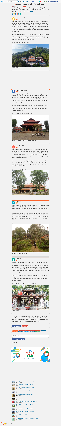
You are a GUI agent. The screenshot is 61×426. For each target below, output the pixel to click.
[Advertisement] (30, 79)
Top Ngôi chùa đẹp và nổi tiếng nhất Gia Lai (24, 414)
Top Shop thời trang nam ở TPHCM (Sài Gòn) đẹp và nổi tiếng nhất (28, 398)
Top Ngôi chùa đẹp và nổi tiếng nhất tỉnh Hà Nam (25, 387)
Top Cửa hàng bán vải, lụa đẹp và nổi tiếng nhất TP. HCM (26, 401)
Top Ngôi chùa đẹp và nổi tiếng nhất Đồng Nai (24, 384)
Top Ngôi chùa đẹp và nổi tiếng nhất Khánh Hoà (25, 390)
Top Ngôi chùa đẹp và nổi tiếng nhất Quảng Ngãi (25, 411)
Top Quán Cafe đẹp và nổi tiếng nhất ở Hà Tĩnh (24, 394)
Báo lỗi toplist (25, 326)
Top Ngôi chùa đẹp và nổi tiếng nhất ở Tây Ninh (24, 404)
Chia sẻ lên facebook (16, 326)
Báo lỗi (25, 6)
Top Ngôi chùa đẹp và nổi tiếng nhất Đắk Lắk (24, 408)
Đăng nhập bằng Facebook (18, 339)
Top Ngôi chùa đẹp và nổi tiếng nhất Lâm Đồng (25, 381)
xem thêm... (30, 11)
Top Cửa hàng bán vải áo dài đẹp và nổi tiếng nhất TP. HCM (27, 418)
